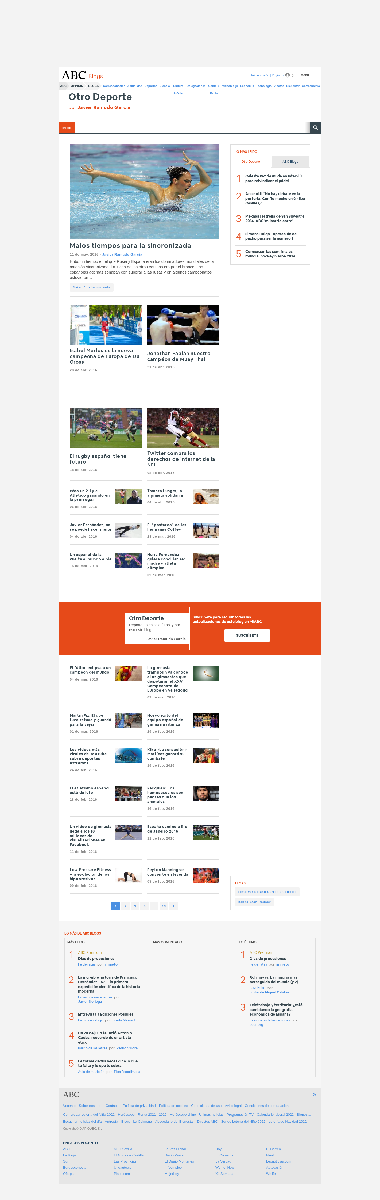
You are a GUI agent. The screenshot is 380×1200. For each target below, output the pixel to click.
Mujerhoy (172, 1173)
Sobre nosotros (90, 1106)
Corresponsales (114, 86)
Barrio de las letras (92, 1048)
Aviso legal (233, 1106)
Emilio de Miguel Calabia (269, 992)
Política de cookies (173, 1106)
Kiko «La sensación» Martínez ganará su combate (167, 754)
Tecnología (264, 86)
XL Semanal (224, 1173)
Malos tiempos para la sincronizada (131, 245)
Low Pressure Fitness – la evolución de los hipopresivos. (90, 874)
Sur (65, 1161)
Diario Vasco (174, 1155)
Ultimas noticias (211, 1114)
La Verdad (223, 1161)
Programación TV (240, 1114)
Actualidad (134, 86)
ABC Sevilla (123, 1149)
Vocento (69, 1106)
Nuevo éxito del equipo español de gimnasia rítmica (165, 720)
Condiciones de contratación (267, 1106)
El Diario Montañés (179, 1161)
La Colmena (142, 1121)
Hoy (218, 1149)
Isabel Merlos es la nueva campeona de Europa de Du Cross (105, 356)
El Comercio (224, 1155)
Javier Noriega (90, 1002)
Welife (271, 1173)
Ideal (270, 1155)
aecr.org (256, 1025)
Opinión (77, 86)
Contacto (112, 1106)
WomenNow (224, 1167)
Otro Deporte (100, 97)
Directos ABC (207, 1121)
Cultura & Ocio (178, 87)
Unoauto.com (124, 1167)
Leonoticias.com (278, 1161)
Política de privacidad (139, 1106)
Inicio (66, 128)
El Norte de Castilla (129, 1155)
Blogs (93, 86)
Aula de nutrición (91, 1072)
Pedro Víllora (127, 1048)
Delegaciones (196, 86)
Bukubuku (257, 988)
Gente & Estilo (213, 87)
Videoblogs (230, 86)
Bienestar (293, 86)
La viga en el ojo (90, 1020)
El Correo (273, 1149)
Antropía (111, 1121)
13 (164, 906)
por (99, 107)
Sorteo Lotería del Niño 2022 (243, 1121)
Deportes (151, 86)
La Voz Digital (175, 1149)
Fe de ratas (86, 964)
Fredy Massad (124, 1020)
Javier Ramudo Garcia (122, 254)
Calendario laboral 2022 (275, 1114)
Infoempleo (173, 1167)
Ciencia (165, 86)
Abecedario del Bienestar (174, 1121)
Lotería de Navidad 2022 (288, 1121)
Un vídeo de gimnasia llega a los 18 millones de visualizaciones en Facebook (91, 836)
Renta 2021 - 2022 (152, 1114)
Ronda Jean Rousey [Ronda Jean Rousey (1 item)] (254, 901)
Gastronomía (311, 86)
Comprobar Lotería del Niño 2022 (89, 1114)
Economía (247, 86)
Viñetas (279, 86)
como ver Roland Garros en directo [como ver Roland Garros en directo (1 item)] (267, 891)
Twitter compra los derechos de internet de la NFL (181, 459)
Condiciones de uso (206, 1106)
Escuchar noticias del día (82, 1121)
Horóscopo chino (183, 1114)
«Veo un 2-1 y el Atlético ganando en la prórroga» (90, 495)
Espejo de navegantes (95, 997)
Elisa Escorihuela (127, 1072)
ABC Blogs (290, 162)
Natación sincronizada (91, 287)
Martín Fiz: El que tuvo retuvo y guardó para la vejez (90, 720)
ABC (63, 86)
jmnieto (111, 964)
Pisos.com (122, 1173)
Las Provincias (125, 1161)
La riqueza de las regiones (270, 1020)
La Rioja (69, 1155)
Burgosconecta (74, 1167)
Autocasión (274, 1167)
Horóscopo (126, 1114)
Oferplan (69, 1173)
